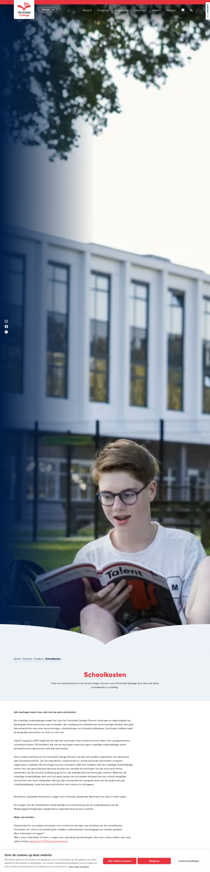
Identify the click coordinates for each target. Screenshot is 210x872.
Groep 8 (87, 10)
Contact (171, 10)
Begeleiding (121, 10)
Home (17, 659)
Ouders (156, 10)
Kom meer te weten (79, 866)
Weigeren (154, 860)
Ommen (27, 659)
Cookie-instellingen (188, 860)
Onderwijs (103, 10)
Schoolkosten (53, 659)
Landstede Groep (208, 11)
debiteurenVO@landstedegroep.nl (48, 841)
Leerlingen (140, 10)
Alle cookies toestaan (119, 860)
